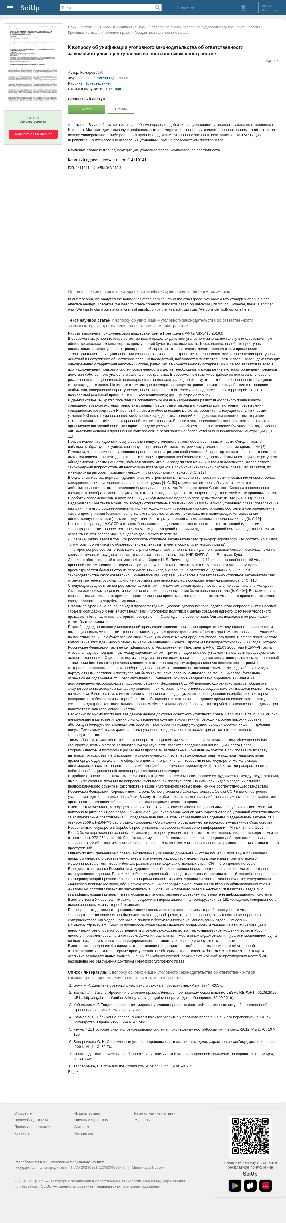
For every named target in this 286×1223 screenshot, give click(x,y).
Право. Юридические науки (124, 27)
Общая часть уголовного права (161, 32)
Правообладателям (31, 1120)
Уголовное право (115, 32)
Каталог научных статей (155, 1113)
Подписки (185, 7)
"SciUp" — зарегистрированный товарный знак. (80, 1186)
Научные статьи (82, 27)
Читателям (83, 1133)
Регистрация (271, 10)
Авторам (81, 1127)
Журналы (142, 1120)
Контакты (22, 1133)
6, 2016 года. (111, 89)
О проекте (23, 1113)
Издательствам (87, 1113)
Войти (266, 5)
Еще (72, 1071)
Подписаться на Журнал (33, 134)
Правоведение (97, 83)
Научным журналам (91, 1120)
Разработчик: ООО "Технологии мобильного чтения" (59, 1162)
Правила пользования (33, 1127)
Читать (87, 109)
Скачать (121, 109)
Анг (276, 61)
